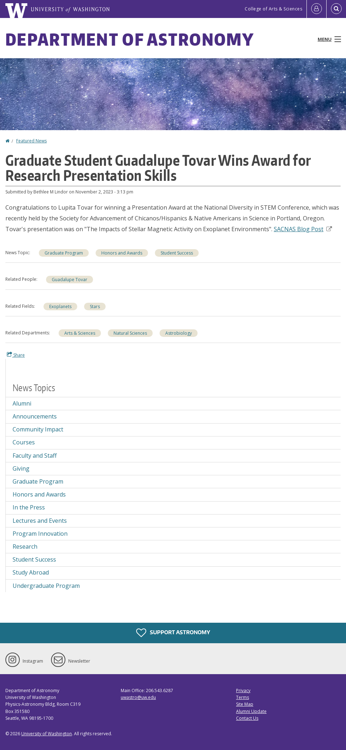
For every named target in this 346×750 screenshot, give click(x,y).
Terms (242, 697)
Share (16, 355)
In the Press (29, 507)
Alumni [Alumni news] (22, 403)
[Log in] (316, 9)
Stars (95, 306)
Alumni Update (251, 711)
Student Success (177, 253)
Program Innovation (40, 534)
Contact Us (247, 718)
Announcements (35, 416)
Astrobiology (178, 333)
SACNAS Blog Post (303, 229)
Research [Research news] (25, 546)
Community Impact (38, 429)
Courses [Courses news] (24, 442)
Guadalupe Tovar (69, 279)
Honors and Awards (121, 253)
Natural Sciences (130, 333)
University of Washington (46, 734)
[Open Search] (336, 9)
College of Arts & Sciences (273, 9)
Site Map (244, 704)
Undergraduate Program (46, 586)
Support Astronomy (173, 633)
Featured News (31, 141)
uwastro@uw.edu (138, 697)
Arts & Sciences (79, 333)
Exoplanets (60, 306)
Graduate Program (64, 253)
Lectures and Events (40, 521)
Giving (21, 468)
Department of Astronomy (129, 39)
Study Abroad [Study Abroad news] (31, 572)
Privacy (243, 690)
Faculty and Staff (35, 455)
